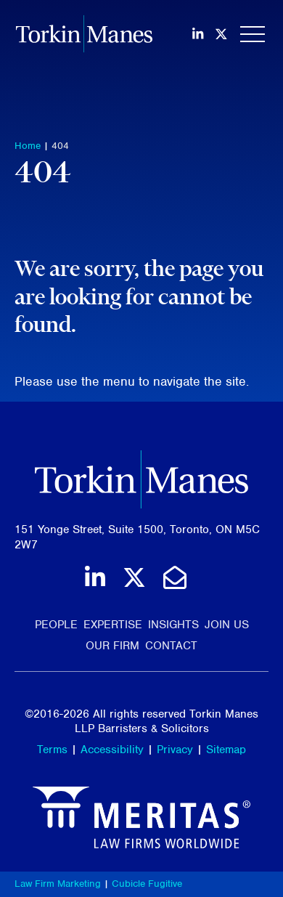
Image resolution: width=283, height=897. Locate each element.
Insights (173, 624)
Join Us (227, 624)
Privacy (175, 749)
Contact (171, 645)
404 (60, 145)
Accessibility (112, 749)
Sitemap (226, 749)
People (56, 624)
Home (28, 145)
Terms (52, 749)
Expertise (112, 624)
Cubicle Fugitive (147, 883)
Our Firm (112, 645)
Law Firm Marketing (58, 883)
